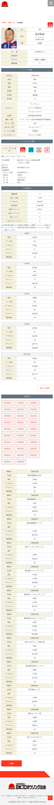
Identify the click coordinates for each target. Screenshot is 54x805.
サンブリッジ (34, 104)
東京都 (35, 95)
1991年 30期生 (39, 59)
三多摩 (39, 43)
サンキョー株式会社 (35, 108)
